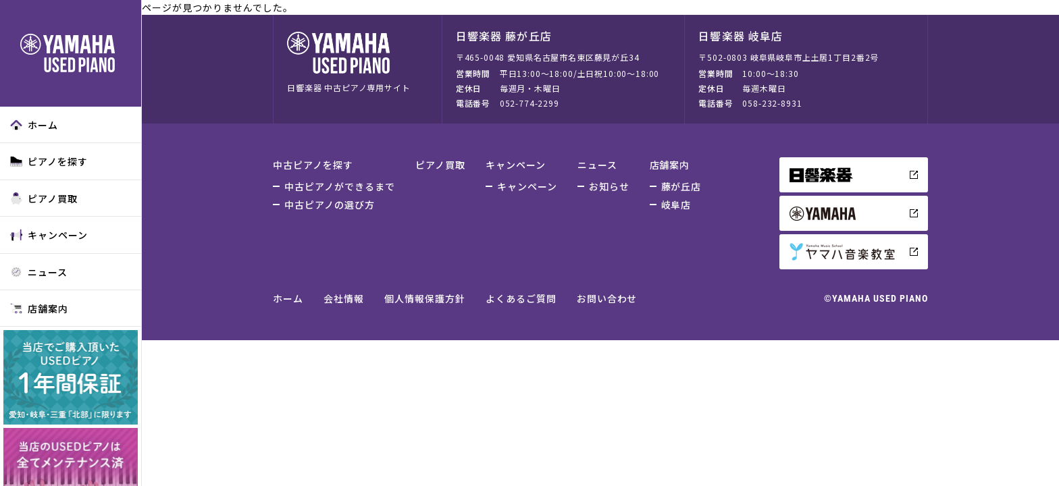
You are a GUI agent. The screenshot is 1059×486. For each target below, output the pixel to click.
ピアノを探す (49, 161)
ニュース (39, 272)
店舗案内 (39, 308)
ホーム (34, 125)
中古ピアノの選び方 (329, 204)
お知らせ (609, 186)
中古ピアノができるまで (339, 186)
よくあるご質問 (521, 298)
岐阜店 (676, 204)
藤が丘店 (681, 186)
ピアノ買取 (44, 198)
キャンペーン (49, 235)
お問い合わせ (607, 298)
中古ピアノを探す (313, 164)
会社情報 (344, 298)
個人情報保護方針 (424, 298)
